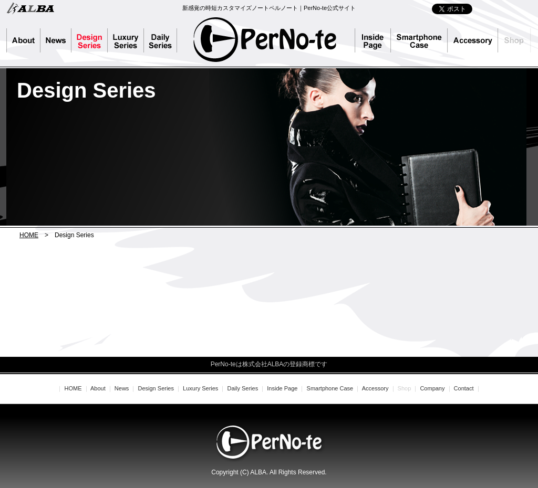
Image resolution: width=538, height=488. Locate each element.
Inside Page (373, 40)
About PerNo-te (23, 40)
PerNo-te (265, 39)
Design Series (89, 40)
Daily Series (164, 40)
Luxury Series (126, 40)
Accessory (473, 40)
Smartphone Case (419, 40)
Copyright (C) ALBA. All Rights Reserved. (268, 472)
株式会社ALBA (30, 8)
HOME (28, 235)
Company (432, 388)
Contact (464, 388)
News (55, 40)
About (98, 388)
